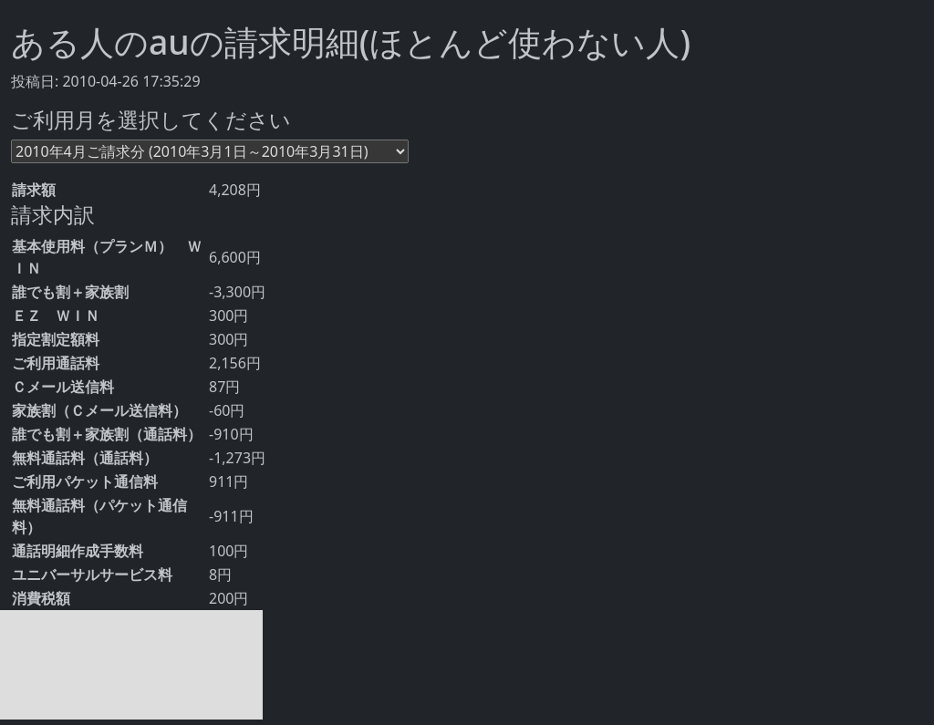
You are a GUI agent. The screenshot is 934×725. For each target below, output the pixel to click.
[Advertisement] (131, 665)
